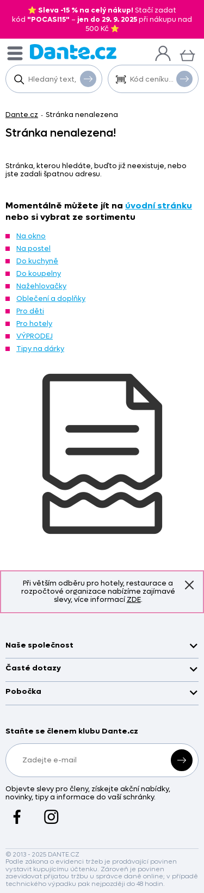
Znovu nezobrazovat (189, 585)
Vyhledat (88, 78)
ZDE (134, 599)
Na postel (33, 248)
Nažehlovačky (41, 286)
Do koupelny (38, 273)
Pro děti (30, 311)
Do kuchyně (37, 261)
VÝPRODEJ (34, 336)
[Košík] (187, 54)
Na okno (31, 236)
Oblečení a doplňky (50, 298)
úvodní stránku (158, 205)
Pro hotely (34, 323)
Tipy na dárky (40, 348)
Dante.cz (21, 114)
